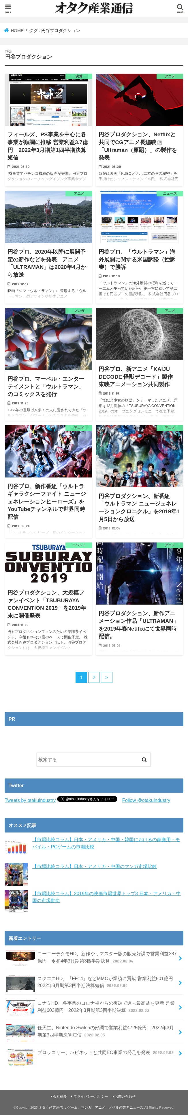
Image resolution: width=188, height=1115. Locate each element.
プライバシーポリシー (91, 1096)
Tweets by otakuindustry (30, 800)
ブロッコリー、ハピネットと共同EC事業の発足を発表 (90, 1055)
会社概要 (60, 1096)
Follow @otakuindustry (146, 800)
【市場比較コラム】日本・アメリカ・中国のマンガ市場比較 (94, 866)
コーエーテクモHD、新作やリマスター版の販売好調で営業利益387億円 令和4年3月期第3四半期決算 (91, 958)
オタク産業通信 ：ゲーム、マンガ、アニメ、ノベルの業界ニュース (91, 1107)
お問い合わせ (125, 1096)
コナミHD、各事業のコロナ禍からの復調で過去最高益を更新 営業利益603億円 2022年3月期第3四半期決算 (90, 1008)
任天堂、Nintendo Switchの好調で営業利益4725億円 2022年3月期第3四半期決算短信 (90, 1032)
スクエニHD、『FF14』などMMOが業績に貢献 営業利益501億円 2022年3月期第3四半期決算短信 (92, 983)
